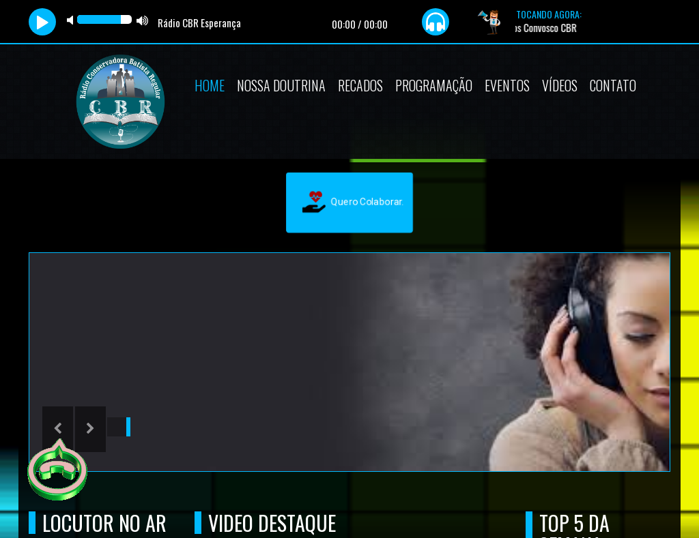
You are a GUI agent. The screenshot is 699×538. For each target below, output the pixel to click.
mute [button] (72, 20)
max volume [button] (143, 20)
